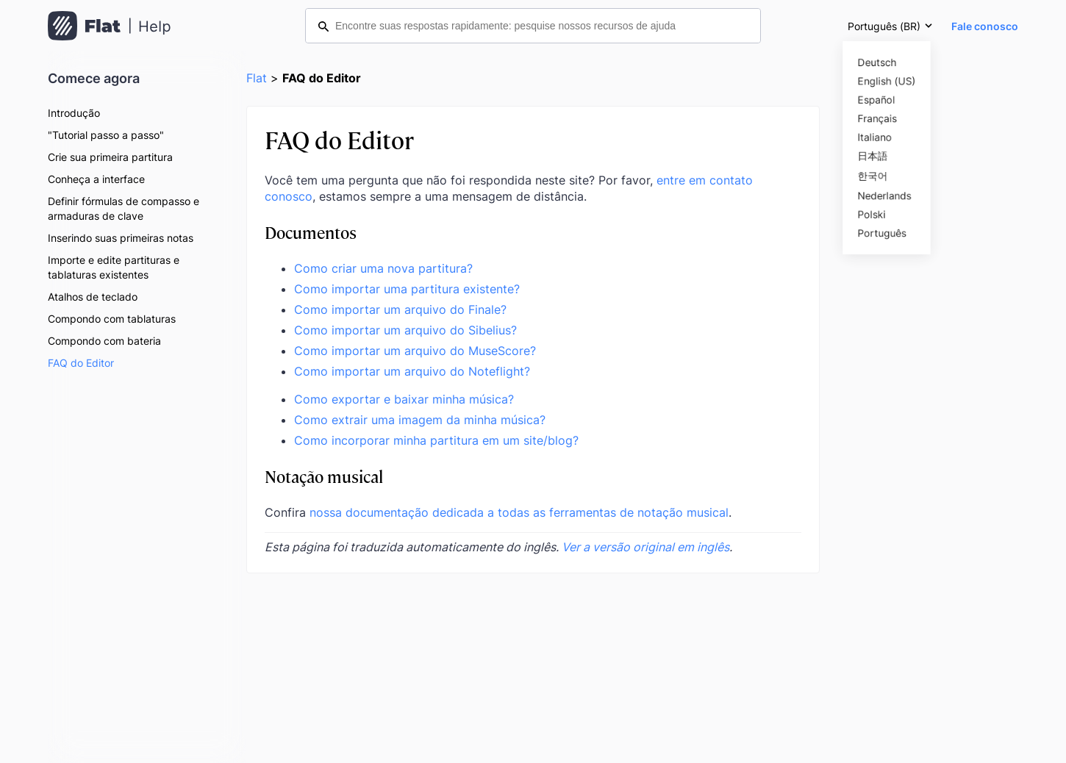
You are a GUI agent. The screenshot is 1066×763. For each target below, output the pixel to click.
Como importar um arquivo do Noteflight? (412, 371)
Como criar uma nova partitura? (383, 268)
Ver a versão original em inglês (645, 547)
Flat (256, 78)
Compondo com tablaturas (112, 318)
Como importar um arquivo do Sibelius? (405, 330)
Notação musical (324, 476)
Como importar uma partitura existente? (407, 289)
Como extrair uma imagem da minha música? (419, 419)
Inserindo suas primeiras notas (120, 238)
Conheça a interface (96, 179)
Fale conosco (984, 26)
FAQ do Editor (81, 363)
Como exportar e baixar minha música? (404, 399)
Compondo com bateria (104, 340)
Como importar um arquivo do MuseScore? (415, 350)
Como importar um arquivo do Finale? (400, 309)
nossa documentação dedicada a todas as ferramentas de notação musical (519, 512)
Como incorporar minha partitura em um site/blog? (436, 440)
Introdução (74, 113)
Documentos (311, 232)
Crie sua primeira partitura (110, 157)
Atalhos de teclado (92, 296)
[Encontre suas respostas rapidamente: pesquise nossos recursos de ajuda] (533, 26)
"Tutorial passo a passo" (106, 135)
